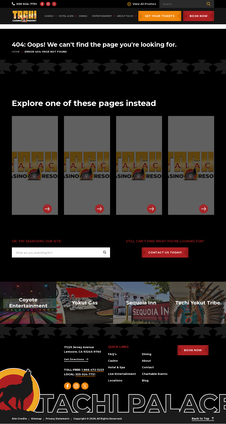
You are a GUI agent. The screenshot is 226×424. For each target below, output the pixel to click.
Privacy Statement (57, 418)
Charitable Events (154, 374)
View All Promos (141, 4)
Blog (145, 380)
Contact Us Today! (165, 252)
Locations (115, 380)
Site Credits (19, 418)
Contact (148, 367)
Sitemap (36, 418)
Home (16, 51)
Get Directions (74, 359)
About (146, 360)
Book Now (199, 16)
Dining (146, 354)
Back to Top (203, 418)
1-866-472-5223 (92, 369)
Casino (113, 360)
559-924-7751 (24, 4)
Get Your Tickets (160, 16)
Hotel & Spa (116, 367)
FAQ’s (112, 354)
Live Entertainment (122, 374)
